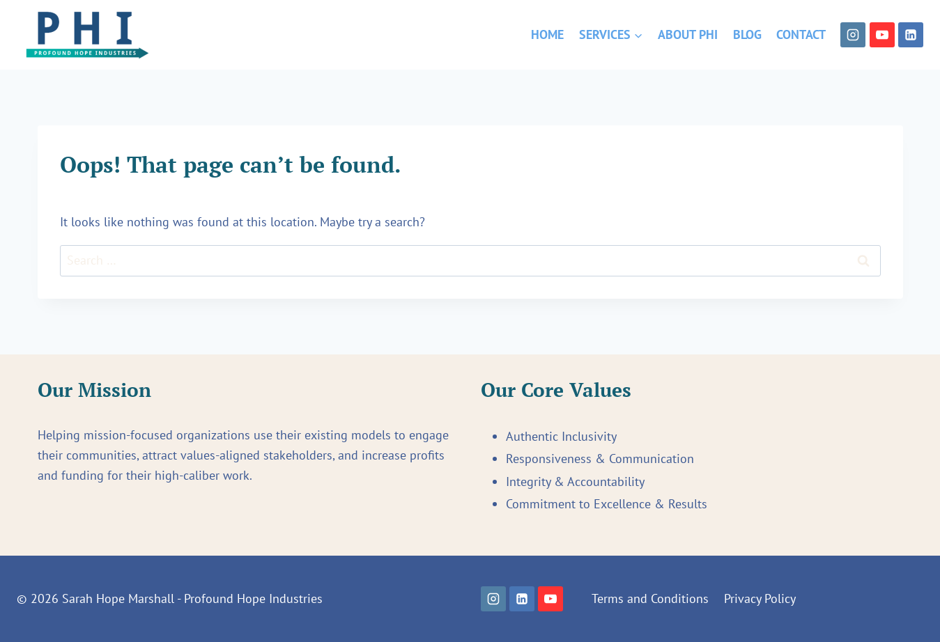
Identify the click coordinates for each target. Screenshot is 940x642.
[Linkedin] (910, 34)
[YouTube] (882, 34)
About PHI (688, 34)
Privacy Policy (760, 598)
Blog (747, 34)
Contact (801, 34)
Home (547, 34)
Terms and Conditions (650, 598)
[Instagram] (852, 34)
